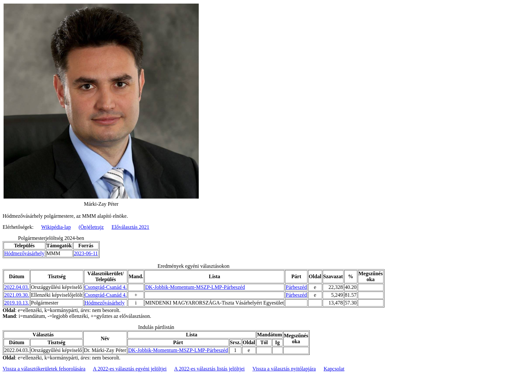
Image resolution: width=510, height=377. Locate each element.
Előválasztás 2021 (130, 227)
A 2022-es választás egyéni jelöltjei (130, 368)
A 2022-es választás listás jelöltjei (209, 368)
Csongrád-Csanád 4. (106, 287)
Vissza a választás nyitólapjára (284, 368)
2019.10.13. (16, 303)
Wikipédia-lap (56, 227)
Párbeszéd (296, 287)
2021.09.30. (16, 295)
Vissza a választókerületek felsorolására (44, 368)
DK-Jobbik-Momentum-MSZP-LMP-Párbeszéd (195, 287)
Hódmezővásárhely (24, 253)
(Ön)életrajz (91, 227)
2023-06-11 (86, 253)
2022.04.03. (16, 287)
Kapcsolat (334, 368)
